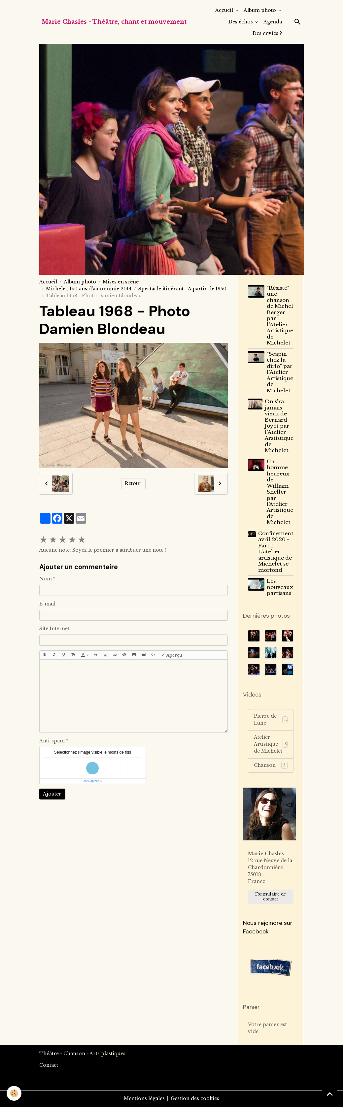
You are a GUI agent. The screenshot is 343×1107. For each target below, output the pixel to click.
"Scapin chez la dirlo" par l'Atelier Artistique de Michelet (280, 372)
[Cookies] (14, 1093)
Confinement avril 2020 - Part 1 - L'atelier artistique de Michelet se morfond (275, 551)
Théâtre (49, 1054)
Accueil (224, 10)
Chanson (270, 765)
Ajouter (52, 794)
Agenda (272, 22)
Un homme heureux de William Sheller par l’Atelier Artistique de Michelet (280, 492)
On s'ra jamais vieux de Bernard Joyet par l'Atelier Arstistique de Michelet (279, 425)
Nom (45, 579)
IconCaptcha (91, 781)
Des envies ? (267, 33)
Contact (48, 1065)
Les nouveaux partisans (280, 587)
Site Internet (54, 629)
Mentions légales (144, 1098)
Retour (133, 483)
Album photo (260, 10)
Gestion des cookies (195, 1098)
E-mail (47, 604)
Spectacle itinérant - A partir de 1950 (182, 289)
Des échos (241, 22)
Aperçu (171, 655)
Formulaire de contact (270, 896)
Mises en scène (121, 282)
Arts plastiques (107, 1054)
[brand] (114, 22)
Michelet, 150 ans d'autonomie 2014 (89, 289)
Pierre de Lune (270, 719)
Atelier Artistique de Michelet (270, 744)
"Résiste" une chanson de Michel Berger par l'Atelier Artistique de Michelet (280, 315)
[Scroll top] (330, 1094)
